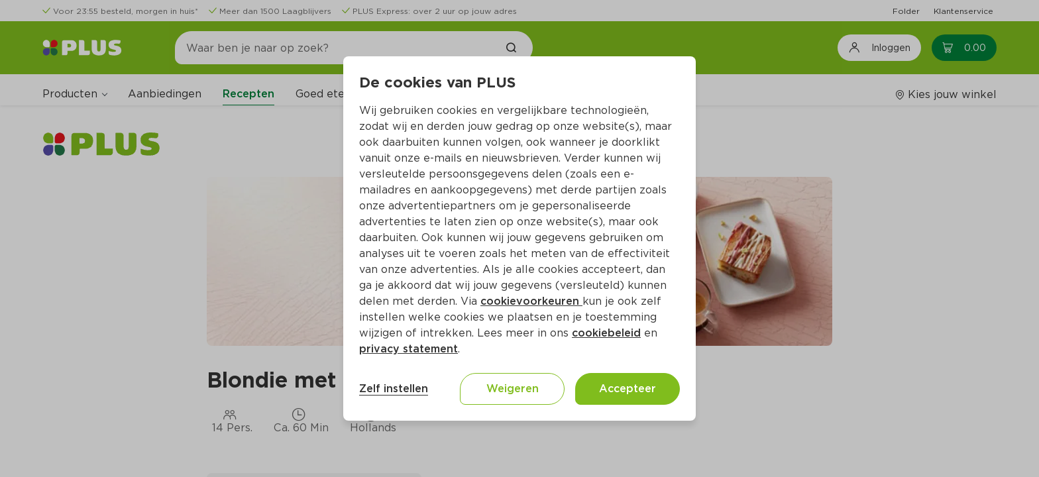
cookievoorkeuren (531, 301)
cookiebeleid (606, 333)
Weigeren (512, 388)
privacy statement (408, 349)
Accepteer (627, 388)
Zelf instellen (393, 388)
